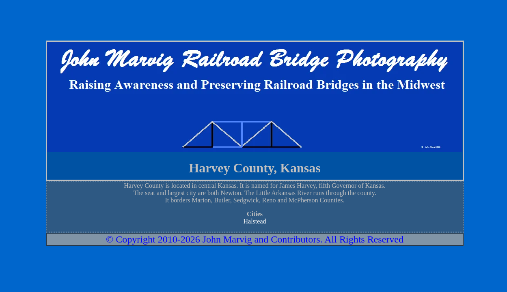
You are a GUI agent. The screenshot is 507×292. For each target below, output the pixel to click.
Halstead (255, 221)
